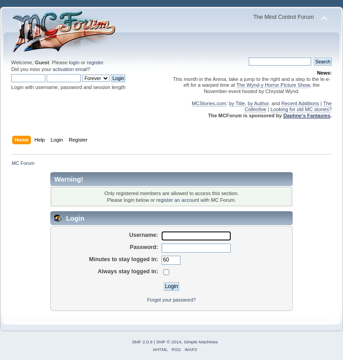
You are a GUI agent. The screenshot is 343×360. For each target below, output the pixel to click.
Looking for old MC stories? (301, 109)
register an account (177, 200)
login (74, 62)
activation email (70, 69)
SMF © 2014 (168, 341)
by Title (237, 103)
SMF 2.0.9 (142, 341)
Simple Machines (201, 341)
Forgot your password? (171, 299)
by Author (258, 103)
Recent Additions (300, 103)
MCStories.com (209, 103)
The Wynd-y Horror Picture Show (273, 85)
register (95, 62)
